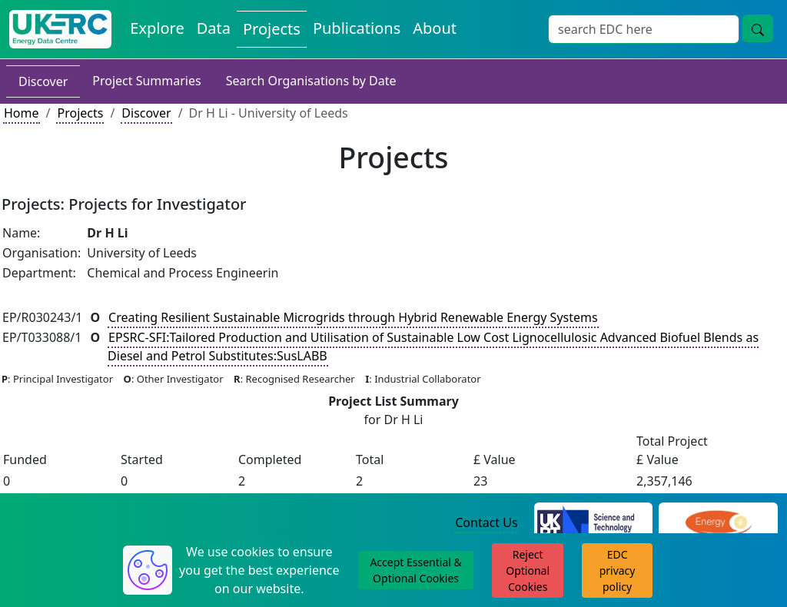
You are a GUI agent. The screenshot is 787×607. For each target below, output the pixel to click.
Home (21, 112)
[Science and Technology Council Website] (593, 523)
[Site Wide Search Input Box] (643, 29)
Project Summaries (146, 80)
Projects (80, 112)
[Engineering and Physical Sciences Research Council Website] (718, 523)
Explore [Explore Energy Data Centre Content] (157, 28)
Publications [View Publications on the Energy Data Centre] (356, 28)
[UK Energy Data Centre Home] (60, 29)
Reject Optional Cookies (528, 570)
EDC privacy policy (617, 570)
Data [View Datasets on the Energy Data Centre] (214, 28)
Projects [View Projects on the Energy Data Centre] (272, 28)
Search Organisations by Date (311, 80)
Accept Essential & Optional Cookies (415, 570)
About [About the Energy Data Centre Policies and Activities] (435, 28)
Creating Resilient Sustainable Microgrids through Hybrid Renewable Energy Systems (353, 317)
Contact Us (486, 522)
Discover (43, 81)
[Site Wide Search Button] (757, 28)
